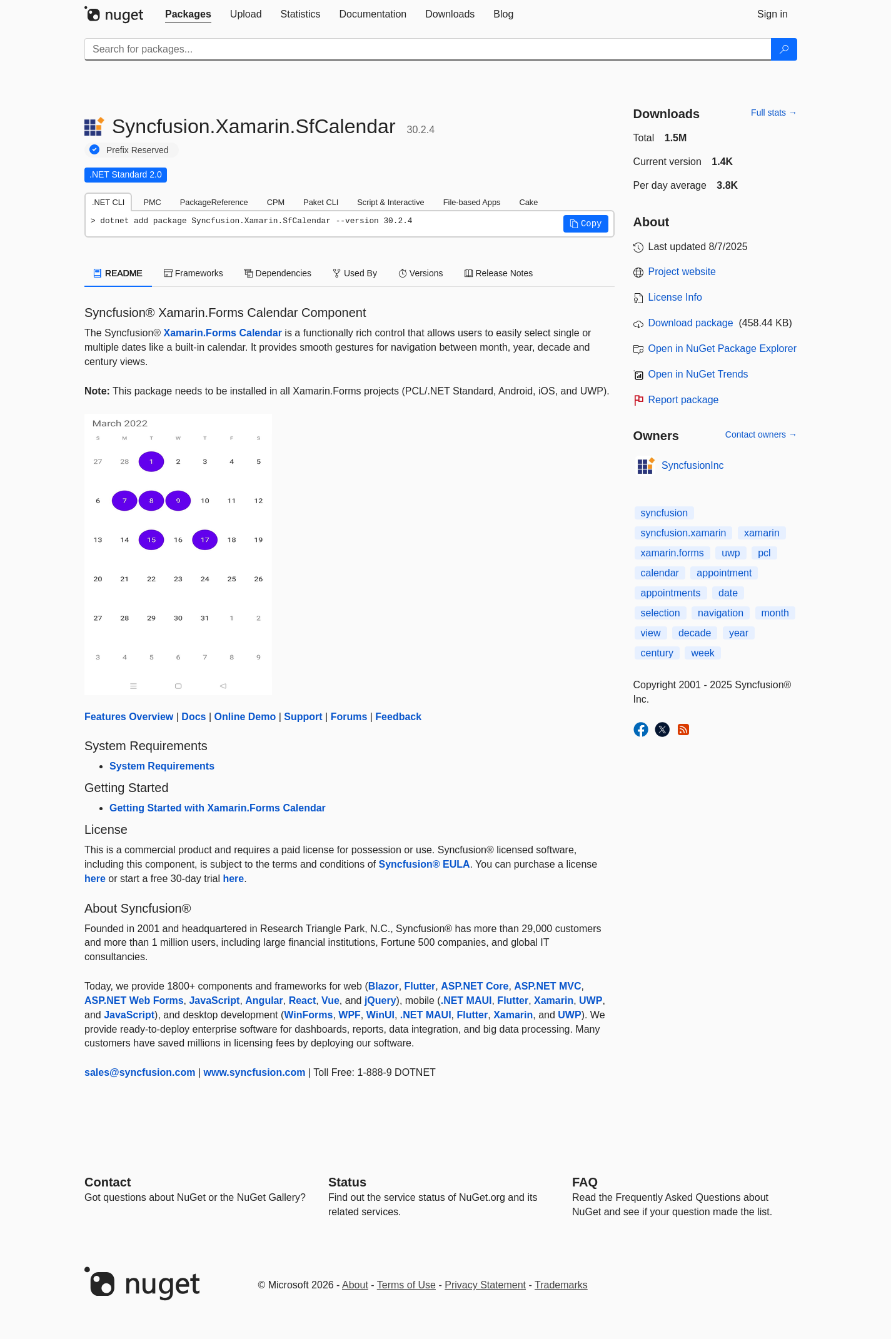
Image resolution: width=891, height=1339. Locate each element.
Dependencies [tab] (277, 273)
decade (695, 633)
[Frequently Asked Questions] (585, 1182)
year (738, 633)
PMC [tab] (152, 202)
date (728, 593)
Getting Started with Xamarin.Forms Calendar (217, 808)
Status (347, 1182)
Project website (682, 271)
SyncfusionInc (693, 465)
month (775, 613)
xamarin (762, 533)
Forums (349, 716)
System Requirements (161, 766)
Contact (107, 1182)
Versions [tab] (420, 273)
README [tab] (118, 273)
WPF (349, 1015)
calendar (660, 573)
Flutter (420, 986)
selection (660, 613)
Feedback (398, 716)
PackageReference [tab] (214, 202)
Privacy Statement (485, 1285)
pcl (764, 553)
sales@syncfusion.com (139, 1072)
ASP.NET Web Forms (134, 1000)
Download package (690, 323)
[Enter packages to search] (428, 49)
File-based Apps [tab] (472, 202)
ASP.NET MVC (547, 986)
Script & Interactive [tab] (390, 202)
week (702, 653)
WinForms (308, 1015)
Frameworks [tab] (193, 273)
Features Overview (128, 716)
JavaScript (214, 1000)
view (651, 633)
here (95, 878)
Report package (683, 399)
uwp (731, 553)
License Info (675, 297)
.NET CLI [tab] (108, 202)
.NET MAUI (466, 1000)
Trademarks (561, 1285)
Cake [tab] (528, 202)
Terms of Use (406, 1285)
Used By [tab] (355, 273)
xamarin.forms (672, 553)
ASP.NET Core (474, 986)
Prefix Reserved (137, 150)
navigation (720, 613)
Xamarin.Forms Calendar (223, 333)
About (355, 1285)
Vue (330, 1000)
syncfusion (664, 513)
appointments (671, 593)
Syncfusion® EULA (424, 864)
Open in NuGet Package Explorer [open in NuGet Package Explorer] (722, 348)
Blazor (383, 986)
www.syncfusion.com (255, 1072)
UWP (590, 1000)
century (657, 653)
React (302, 1000)
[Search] (784, 49)
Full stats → (774, 113)
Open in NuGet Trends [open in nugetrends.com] (698, 374)
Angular (264, 1000)
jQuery (380, 1000)
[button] (585, 224)
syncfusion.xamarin (684, 533)
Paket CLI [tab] (320, 202)
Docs (193, 716)
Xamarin (553, 1000)
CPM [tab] (275, 202)
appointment (724, 573)
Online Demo (245, 716)
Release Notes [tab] (499, 273)
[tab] (188, 14)
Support (303, 716)
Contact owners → (761, 434)
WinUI (380, 1015)
